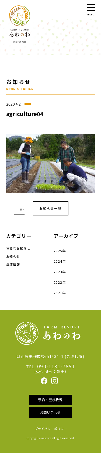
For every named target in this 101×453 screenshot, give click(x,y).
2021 (58, 292)
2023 (58, 271)
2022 (58, 282)
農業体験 (19, 207)
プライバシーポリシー (50, 428)
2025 (58, 250)
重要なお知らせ (18, 248)
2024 (58, 261)
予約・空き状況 (50, 399)
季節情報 (13, 264)
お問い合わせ (50, 412)
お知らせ (13, 256)
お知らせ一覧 (50, 208)
